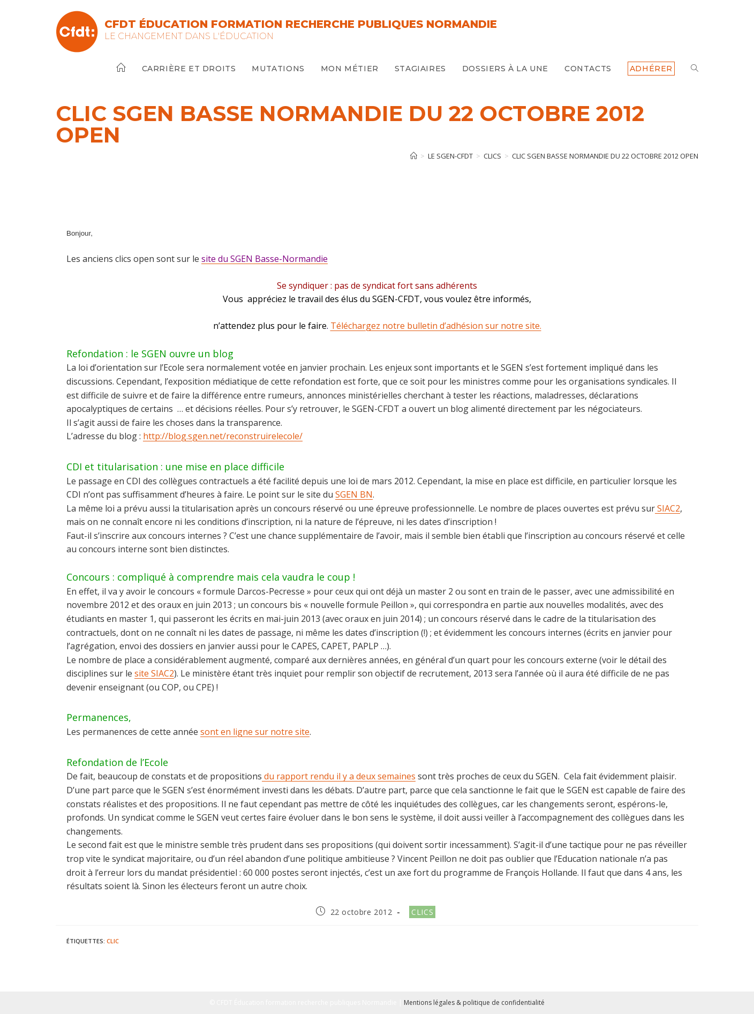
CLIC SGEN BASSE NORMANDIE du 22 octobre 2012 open (605, 156)
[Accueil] (413, 156)
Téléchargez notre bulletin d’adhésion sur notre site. (435, 326)
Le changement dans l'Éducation (189, 36)
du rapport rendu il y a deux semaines (339, 776)
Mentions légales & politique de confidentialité (474, 1002)
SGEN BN (354, 494)
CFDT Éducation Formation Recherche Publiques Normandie (300, 24)
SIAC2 (667, 508)
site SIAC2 (154, 673)
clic (113, 941)
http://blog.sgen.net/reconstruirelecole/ (223, 436)
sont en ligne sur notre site (255, 732)
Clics (422, 912)
